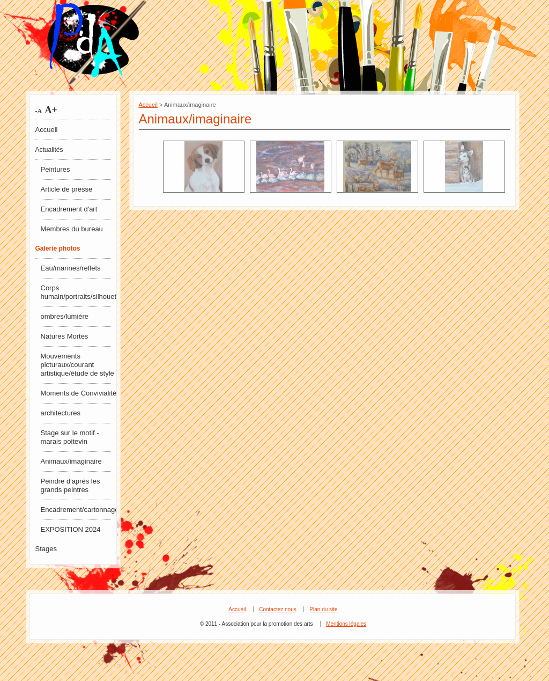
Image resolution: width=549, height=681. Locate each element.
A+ (50, 110)
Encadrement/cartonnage (79, 510)
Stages (46, 549)
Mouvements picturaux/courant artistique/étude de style (77, 364)
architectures (60, 413)
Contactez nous (277, 609)
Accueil (46, 130)
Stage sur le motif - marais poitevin (70, 437)
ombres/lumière (65, 316)
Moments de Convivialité (79, 393)
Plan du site (323, 609)
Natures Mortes (64, 336)
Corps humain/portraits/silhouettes (79, 292)
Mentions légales (346, 624)
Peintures (55, 169)
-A (38, 111)
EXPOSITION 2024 (71, 529)
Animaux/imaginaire (71, 461)
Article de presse (67, 189)
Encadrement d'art (69, 209)
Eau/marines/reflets (71, 268)
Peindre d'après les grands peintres (70, 485)
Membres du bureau (72, 229)
